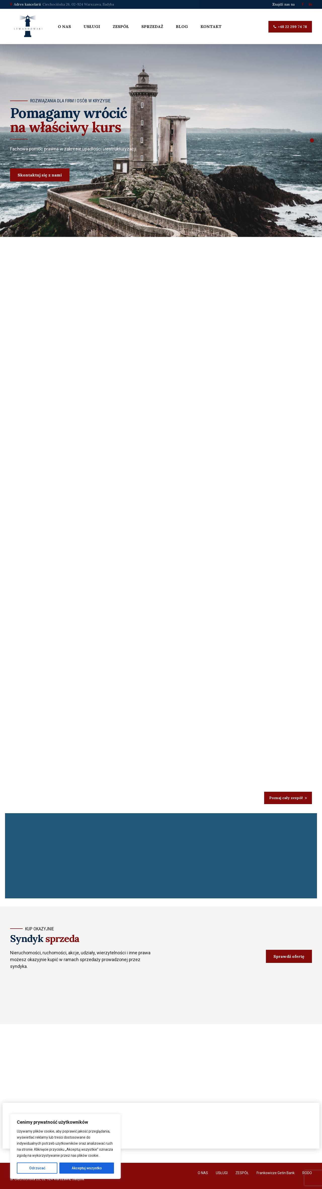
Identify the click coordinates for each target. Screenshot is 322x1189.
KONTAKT (211, 26)
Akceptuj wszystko (87, 1168)
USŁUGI (92, 26)
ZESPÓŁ (121, 26)
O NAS (64, 26)
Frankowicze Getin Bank (276, 1173)
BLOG (182, 26)
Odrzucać (37, 1168)
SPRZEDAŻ (152, 26)
